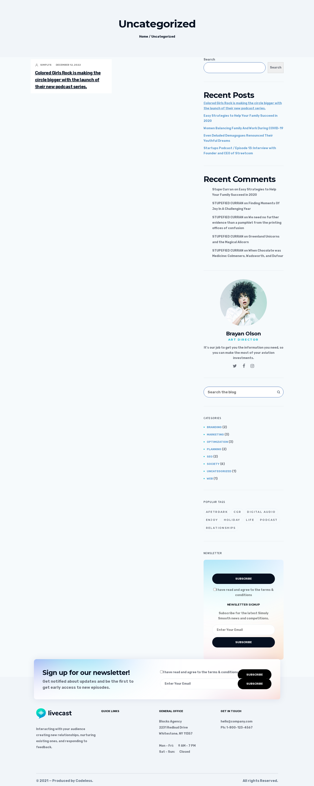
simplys (45, 65)
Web (210, 478)
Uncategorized (163, 36)
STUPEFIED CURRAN (227, 203)
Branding (214, 427)
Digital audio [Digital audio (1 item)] (261, 511)
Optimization (217, 441)
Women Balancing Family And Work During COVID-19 (243, 128)
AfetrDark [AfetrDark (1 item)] (217, 511)
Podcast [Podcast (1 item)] (269, 519)
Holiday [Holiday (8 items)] (232, 519)
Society (213, 464)
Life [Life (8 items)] (250, 519)
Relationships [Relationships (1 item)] (221, 527)
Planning (214, 449)
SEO (210, 456)
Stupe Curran (223, 189)
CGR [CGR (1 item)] (237, 511)
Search (209, 59)
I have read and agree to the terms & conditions (199, 672)
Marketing (215, 434)
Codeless (84, 781)
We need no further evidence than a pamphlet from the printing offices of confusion (246, 222)
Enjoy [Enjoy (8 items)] (212, 519)
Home (143, 36)
